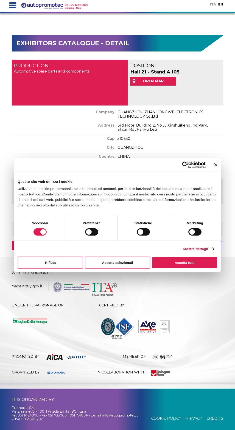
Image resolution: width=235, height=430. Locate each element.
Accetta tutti (185, 263)
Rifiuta (50, 263)
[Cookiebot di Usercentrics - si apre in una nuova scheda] (185, 164)
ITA (213, 4)
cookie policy (166, 418)
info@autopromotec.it (120, 415)
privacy (194, 418)
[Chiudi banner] (215, 164)
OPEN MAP (153, 81)
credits (215, 418)
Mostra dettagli (195, 249)
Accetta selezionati (117, 263)
